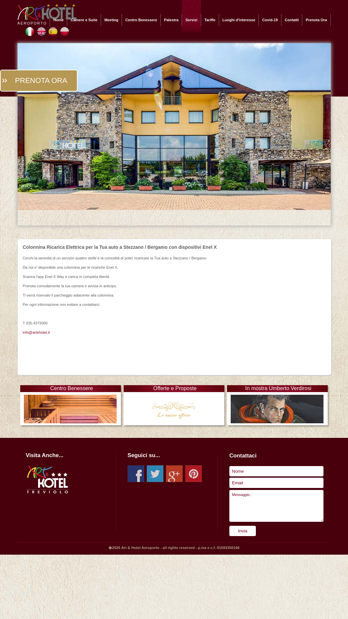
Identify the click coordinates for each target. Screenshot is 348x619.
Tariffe (209, 20)
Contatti (292, 20)
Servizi (191, 20)
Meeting (111, 20)
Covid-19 (270, 20)
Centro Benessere (141, 20)
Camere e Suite (84, 20)
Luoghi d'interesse (238, 20)
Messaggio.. (276, 506)
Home (58, 20)
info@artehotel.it (36, 332)
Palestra (171, 20)
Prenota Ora (316, 20)
